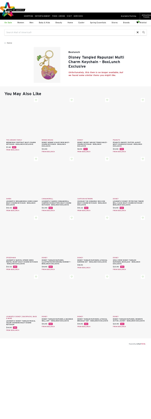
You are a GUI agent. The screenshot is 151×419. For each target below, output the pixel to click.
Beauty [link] (58, 22)
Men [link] (31, 22)
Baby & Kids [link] (44, 22)
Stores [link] (115, 22)
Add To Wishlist (36, 100)
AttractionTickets (146, 16)
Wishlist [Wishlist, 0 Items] (141, 22)
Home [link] (70, 22)
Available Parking (128, 16)
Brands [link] (126, 22)
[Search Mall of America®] (70, 32)
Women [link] (20, 22)
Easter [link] (81, 22)
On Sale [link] (8, 22)
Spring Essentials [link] (98, 22)
